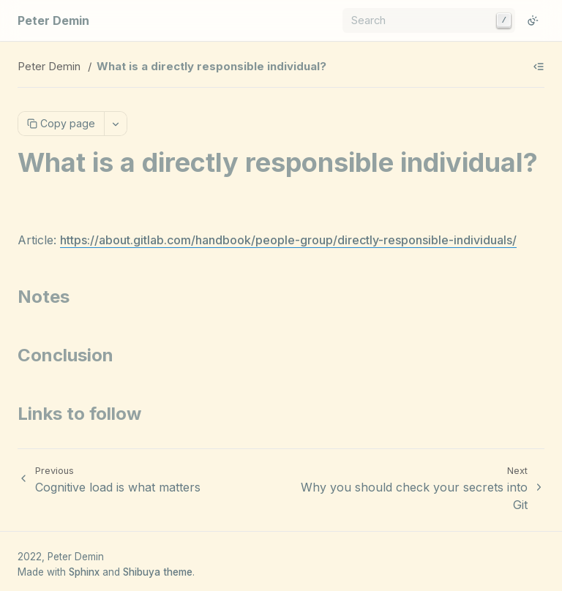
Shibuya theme (157, 572)
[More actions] (115, 123)
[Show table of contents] (538, 66)
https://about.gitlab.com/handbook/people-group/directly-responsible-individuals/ (288, 240)
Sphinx (84, 572)
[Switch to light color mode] (532, 20)
